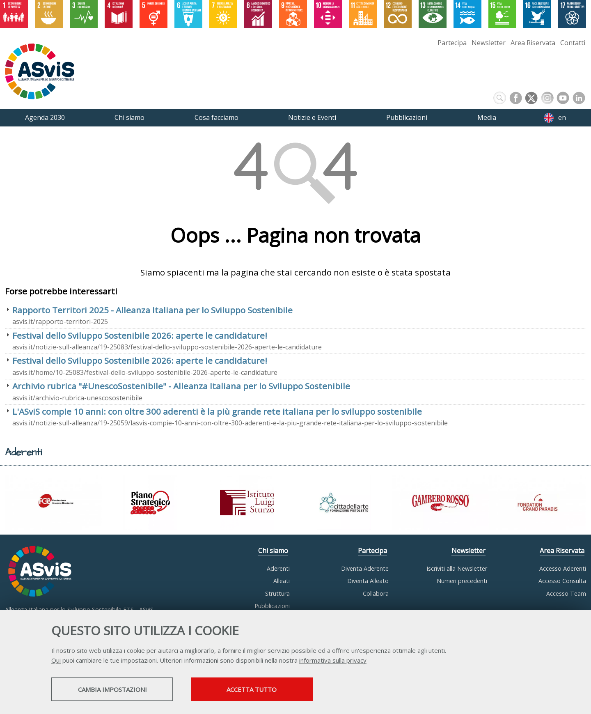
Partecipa (452, 42)
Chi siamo (273, 550)
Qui (56, 661)
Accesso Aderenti (562, 568)
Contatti (572, 42)
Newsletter (489, 42)
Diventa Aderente (365, 568)
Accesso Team (566, 593)
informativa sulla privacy (333, 661)
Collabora (376, 593)
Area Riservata (533, 42)
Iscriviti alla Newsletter (456, 568)
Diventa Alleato (368, 581)
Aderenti (278, 568)
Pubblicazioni (272, 606)
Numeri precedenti (462, 581)
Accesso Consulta (562, 581)
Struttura (277, 593)
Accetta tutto (264, 690)
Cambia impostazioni (116, 690)
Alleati (281, 581)
